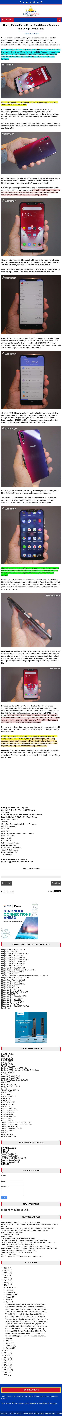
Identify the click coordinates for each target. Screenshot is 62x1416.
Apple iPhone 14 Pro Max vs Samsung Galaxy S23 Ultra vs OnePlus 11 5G (29, 1248)
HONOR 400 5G (7, 1060)
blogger (57, 891)
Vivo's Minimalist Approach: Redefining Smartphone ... (25, 1307)
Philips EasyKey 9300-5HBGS (12, 1002)
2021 (6, 1280)
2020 (6, 1283)
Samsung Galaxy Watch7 (10, 1160)
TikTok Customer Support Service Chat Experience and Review (24, 1230)
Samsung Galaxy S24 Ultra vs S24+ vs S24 (17, 1244)
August (8, 1297)
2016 (6, 1355)
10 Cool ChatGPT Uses (10, 1234)
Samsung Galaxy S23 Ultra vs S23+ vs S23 (17, 1252)
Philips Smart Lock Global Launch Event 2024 (18, 970)
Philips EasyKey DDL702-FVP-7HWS (15, 954)
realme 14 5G (6, 1062)
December (10, 1287)
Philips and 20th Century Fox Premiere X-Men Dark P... (25, 1331)
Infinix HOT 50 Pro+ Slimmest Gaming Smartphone (20, 1070)
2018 (6, 1350)
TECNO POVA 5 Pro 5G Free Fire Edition (16, 1122)
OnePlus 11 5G (7, 1114)
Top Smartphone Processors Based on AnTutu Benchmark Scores (25, 1246)
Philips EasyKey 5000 (9, 974)
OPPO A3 (4, 1074)
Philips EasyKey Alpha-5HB (11, 982)
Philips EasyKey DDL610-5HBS (13, 962)
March (8, 1343)
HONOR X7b (6, 1098)
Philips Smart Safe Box (9, 986)
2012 (6, 1365)
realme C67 (5, 1106)
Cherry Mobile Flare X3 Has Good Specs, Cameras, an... (26, 1309)
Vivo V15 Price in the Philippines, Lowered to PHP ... (24, 1314)
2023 (6, 1275)
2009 (6, 1372)
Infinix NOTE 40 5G (8, 1084)
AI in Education (7, 1236)
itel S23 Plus (6, 1094)
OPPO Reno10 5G (8, 1112)
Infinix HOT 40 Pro (8, 1134)
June (8, 1302)
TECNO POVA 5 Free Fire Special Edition (16, 1124)
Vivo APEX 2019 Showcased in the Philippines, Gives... (25, 1312)
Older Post (56, 883)
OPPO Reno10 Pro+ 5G (10, 1110)
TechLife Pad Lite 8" (8, 1154)
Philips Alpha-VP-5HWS (10, 1004)
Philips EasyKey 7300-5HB (11, 990)
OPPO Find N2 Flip (8, 1254)
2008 (6, 1375)
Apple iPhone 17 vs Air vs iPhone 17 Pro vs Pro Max (20, 1222)
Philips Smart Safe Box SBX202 (13, 966)
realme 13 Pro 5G (7, 1072)
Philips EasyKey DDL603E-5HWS (13, 996)
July (7, 1300)
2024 (6, 1273)
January (9, 1348)
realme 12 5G (6, 1092)
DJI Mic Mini (5, 1164)
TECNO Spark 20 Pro (9, 1126)
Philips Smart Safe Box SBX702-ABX (15, 978)
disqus (50, 891)
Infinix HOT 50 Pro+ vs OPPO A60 (14, 1068)
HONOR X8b (6, 1100)
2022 (6, 1278)
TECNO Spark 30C (8, 1066)
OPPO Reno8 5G (7, 1118)
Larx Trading (6, 1008)
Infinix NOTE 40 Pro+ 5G (10, 1086)
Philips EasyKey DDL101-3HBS (13, 964)
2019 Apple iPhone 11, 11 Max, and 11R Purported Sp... (26, 1321)
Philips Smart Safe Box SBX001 (13, 980)
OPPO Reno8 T (7, 1120)
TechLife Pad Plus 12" (9, 1156)
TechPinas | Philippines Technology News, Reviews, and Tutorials (38, 1413)
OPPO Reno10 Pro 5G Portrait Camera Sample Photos (21, 1256)
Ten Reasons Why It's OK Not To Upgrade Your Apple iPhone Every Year (28, 1242)
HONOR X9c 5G (7, 1064)
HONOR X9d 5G (7, 1054)
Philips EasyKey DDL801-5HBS (13, 958)
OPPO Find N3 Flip (8, 1108)
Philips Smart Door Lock (10, 988)
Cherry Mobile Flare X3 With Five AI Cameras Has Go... (26, 1316)
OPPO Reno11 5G (8, 1102)
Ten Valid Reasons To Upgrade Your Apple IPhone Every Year (24, 1240)
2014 (6, 1360)
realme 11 (5, 1132)
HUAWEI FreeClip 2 (8, 1148)
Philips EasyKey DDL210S (11, 1000)
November (10, 1290)
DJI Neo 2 (5, 1150)
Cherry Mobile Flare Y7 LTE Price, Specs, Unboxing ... (25, 1329)
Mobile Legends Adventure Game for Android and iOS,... (26, 1333)
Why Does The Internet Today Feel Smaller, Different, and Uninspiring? (27, 1228)
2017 (6, 1353)
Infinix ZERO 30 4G (8, 1136)
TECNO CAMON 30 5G (10, 1090)
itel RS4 (4, 1088)
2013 (6, 1363)
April (8, 1341)
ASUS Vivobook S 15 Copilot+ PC (13, 1158)
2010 (6, 1370)
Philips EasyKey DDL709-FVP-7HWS (15, 1006)
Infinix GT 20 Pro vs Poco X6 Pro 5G (14, 1080)
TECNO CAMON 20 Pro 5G (11, 1128)
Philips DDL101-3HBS (9, 994)
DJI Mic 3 (4, 1152)
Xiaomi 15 (5, 1056)
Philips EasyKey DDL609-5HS (12, 972)
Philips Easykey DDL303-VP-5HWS (14, 992)
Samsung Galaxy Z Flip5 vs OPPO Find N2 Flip (18, 1250)
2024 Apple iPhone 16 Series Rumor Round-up (18, 1238)
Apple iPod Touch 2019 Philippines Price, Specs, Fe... (25, 1324)
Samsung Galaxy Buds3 (10, 1162)
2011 (6, 1367)
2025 (6, 1270)
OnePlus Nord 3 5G (8, 1116)
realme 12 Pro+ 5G (8, 1096)
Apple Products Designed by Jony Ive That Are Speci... (25, 1304)
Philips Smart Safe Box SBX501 (13, 950)
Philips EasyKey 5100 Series (12, 998)
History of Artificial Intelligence (12, 1232)
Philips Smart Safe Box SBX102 (13, 956)
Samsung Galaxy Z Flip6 (10, 1078)
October (9, 1292)
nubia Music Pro (7, 1058)
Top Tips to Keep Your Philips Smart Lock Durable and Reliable (24, 976)
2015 (6, 1358)
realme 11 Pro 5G (7, 1130)
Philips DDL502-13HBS (10, 952)
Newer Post (6, 883)
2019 (6, 1285)
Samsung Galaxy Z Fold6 (10, 1076)
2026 (6, 1268)
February (9, 1346)
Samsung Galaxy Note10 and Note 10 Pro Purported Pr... (26, 1319)
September (10, 1295)
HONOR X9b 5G (7, 1104)
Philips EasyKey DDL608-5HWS (13, 984)
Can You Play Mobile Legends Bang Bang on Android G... (26, 1326)
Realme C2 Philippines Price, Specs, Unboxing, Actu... (25, 1336)
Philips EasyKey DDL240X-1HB (13, 968)
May (7, 1338)
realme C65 (5, 1082)
